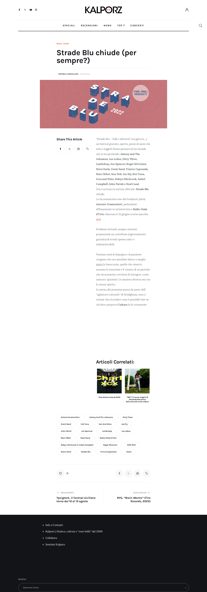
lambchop (107, 431)
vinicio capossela (108, 452)
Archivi (22, 579)
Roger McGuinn (110, 445)
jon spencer (87, 431)
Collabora (51, 538)
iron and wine (105, 424)
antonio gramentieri (70, 417)
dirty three (128, 417)
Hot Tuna (85, 424)
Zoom (66, 44)
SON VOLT (131, 445)
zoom (128, 452)
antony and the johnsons (101, 417)
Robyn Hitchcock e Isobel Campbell (77, 445)
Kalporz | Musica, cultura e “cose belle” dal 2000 (74, 531)
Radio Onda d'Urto (108, 438)
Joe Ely (124, 424)
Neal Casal (85, 438)
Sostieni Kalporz (55, 544)
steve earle (66, 452)
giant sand (66, 424)
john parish (66, 431)
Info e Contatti (54, 525)
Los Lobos (126, 431)
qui (98, 219)
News (59, 44)
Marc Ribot (66, 438)
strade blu (86, 452)
